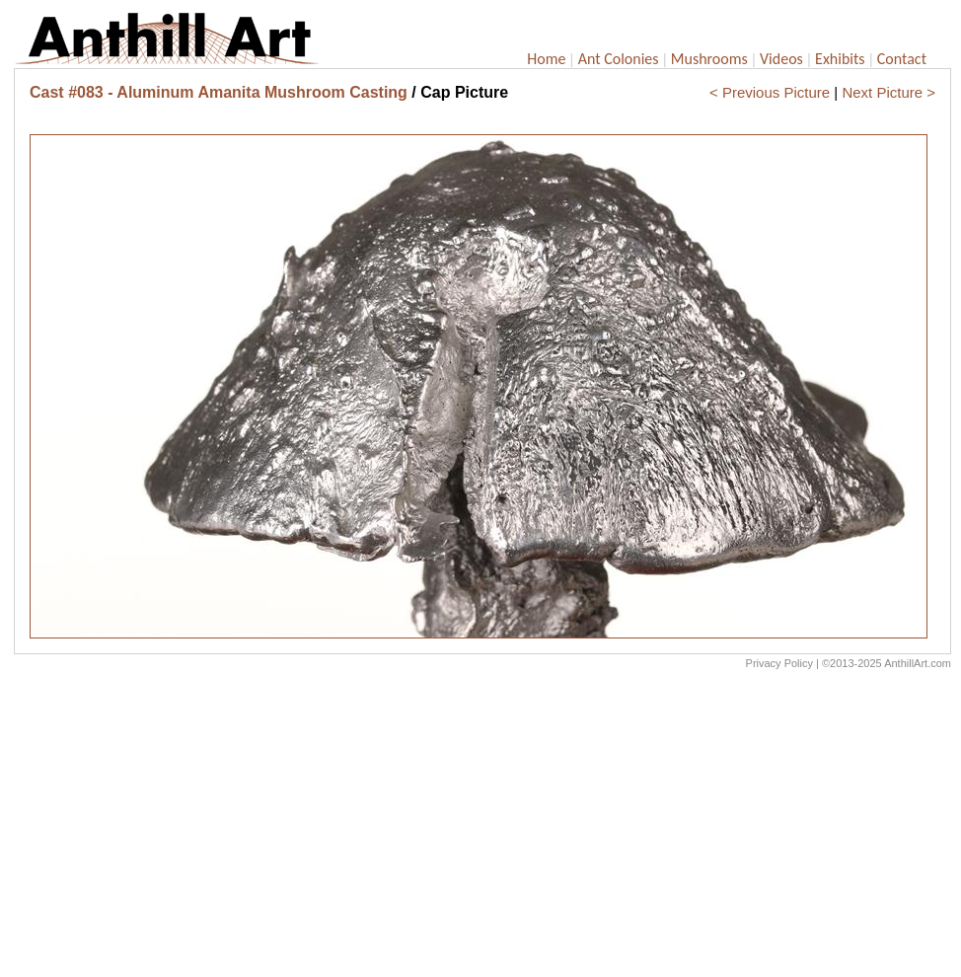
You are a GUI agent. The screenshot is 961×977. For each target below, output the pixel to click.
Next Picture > (888, 92)
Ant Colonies (618, 58)
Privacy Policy (779, 663)
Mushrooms (709, 58)
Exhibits (840, 58)
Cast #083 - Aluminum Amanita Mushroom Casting (218, 92)
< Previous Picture (769, 92)
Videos (781, 58)
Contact (901, 58)
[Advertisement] (482, 828)
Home (546, 58)
